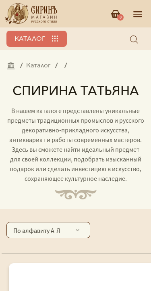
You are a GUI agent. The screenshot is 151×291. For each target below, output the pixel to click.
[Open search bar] (134, 38)
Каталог (29, 38)
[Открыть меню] (137, 14)
